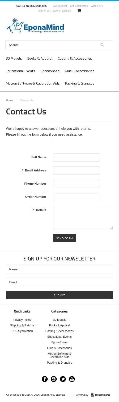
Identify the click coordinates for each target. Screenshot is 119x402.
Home (9, 100)
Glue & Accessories (79, 71)
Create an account (60, 10)
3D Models (14, 58)
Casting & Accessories (75, 58)
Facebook (45, 379)
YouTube (72, 379)
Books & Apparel (39, 58)
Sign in (42, 10)
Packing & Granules (79, 83)
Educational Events (20, 71)
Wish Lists (97, 5)
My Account (60, 5)
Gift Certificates (79, 5)
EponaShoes (50, 71)
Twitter (63, 379)
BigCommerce (102, 395)
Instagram (54, 379)
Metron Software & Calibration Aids (33, 83)
